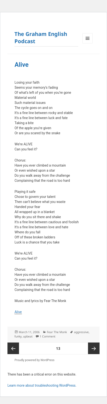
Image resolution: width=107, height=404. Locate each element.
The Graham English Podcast (40, 37)
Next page (94, 348)
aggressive (81, 332)
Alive (21, 64)
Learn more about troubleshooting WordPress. (41, 385)
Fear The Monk (57, 332)
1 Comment (47, 336)
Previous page (13, 348)
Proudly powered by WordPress (34, 360)
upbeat (27, 336)
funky (18, 336)
